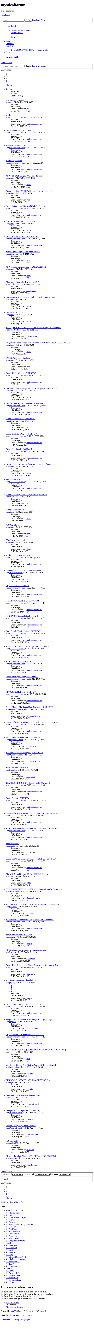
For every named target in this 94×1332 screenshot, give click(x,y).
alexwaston (30, 974)
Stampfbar (13, 770)
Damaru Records (16, 573)
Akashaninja (14, 284)
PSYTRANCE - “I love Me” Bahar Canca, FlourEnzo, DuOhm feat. (32, 904)
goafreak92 (13, 1143)
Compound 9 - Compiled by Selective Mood (23, 570)
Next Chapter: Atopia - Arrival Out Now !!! (23, 252)
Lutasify (29, 1119)
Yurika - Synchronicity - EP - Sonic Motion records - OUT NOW (31, 828)
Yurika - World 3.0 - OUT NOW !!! (20, 661)
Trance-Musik (10, 57)
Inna (28, 579)
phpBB (13, 1311)
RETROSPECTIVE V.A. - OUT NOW (21, 692)
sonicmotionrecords (17, 117)
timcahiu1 (13, 907)
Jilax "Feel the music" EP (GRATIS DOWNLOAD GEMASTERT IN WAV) (36, 1050)
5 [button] (6, 83)
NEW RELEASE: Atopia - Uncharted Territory (24, 176)
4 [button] (6, 81)
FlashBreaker (14, 330)
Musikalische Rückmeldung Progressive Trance (24, 753)
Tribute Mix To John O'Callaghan (19, 935)
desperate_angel (32, 1028)
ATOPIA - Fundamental (15, 510)
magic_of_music (33, 1104)
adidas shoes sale (12, 844)
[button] (9, 85)
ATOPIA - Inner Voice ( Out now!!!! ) (20, 419)
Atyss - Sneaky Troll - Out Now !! (19, 479)
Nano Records (14, 1158)
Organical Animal (16, 709)
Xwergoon (30, 959)
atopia (11, 178)
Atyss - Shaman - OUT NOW (17, 798)
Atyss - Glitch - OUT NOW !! (17, 586)
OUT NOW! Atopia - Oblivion (18, 312)
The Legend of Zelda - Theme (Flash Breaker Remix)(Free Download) (33, 328)
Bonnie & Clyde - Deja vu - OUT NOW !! (22, 434)
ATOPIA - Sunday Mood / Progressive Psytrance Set (26, 495)
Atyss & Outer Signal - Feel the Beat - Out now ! (25, 403)
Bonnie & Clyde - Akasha (16, 145)
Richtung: (61, 1174)
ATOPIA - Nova (12, 525)
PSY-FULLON (12, 1141)
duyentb (12, 1022)
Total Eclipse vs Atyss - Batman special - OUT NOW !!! (28, 646)
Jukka (11, 876)
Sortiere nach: (37, 1174)
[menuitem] (20, 30)
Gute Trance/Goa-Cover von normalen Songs (23, 1095)
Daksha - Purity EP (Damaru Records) (21, 1126)
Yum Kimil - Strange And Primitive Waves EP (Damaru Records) (31, 1065)
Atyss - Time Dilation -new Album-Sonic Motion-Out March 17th (32, 965)
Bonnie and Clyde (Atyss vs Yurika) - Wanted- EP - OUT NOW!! (31, 859)
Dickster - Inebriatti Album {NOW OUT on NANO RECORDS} (31, 1156)
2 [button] (6, 76)
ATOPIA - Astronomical (15, 540)
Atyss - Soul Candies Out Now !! (19, 449)
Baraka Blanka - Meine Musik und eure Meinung (25, 737)
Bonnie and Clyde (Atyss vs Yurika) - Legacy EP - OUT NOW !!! (31, 813)
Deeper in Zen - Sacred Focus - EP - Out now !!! (25, 1004)
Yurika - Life (11, 115)
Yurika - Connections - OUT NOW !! (20, 555)
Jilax (11, 1052)
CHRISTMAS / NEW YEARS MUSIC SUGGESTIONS (28, 1080)
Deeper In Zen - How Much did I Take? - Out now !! (26, 206)
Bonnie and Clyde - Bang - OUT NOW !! (22, 677)
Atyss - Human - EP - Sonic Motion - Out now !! (25, 1035)
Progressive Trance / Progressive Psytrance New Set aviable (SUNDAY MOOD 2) (38, 343)
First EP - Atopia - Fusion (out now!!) (20, 221)
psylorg (12, 982)
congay (12, 937)
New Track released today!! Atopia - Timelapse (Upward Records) (32, 388)
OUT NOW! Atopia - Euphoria (18, 358)
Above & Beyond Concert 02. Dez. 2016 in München (27, 874)
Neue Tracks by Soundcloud (17, 768)
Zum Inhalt (5, 15)
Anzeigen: (13, 1174)
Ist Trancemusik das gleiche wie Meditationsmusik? (26, 950)
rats (10, 102)
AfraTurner (13, 846)
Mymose (12, 952)
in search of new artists (15, 100)
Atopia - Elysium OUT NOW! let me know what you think (29, 191)
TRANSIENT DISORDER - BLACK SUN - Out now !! (28, 783)
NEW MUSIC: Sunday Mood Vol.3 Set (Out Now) (26, 267)
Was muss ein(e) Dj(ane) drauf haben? (21, 980)
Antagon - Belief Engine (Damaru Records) (23, 1110)
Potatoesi (30, 1150)
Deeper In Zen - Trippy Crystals (18, 130)
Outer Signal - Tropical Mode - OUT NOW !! (24, 631)
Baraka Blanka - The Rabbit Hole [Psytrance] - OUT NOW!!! (30, 707)
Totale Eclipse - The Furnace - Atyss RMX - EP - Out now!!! (30, 920)
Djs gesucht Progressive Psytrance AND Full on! (25, 282)
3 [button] (6, 78)
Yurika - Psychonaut (14, 161)
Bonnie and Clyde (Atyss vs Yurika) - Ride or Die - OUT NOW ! (31, 722)
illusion (29, 998)
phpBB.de (28, 1315)
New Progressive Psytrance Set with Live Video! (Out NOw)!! (30, 297)
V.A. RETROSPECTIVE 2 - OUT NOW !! (23, 601)
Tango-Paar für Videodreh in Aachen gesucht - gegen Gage (29, 1019)
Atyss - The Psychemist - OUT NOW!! (21, 373)
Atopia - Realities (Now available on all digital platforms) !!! (30, 464)
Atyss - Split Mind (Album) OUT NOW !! (22, 237)
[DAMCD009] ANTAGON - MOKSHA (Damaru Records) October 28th (34, 889)
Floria (11, 1097)
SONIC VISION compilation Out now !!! (22, 616)
